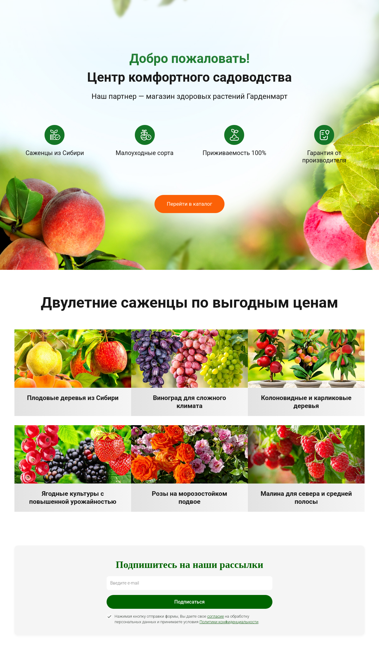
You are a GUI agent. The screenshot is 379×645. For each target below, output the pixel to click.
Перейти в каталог (189, 204)
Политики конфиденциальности (228, 622)
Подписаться (189, 602)
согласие (215, 616)
